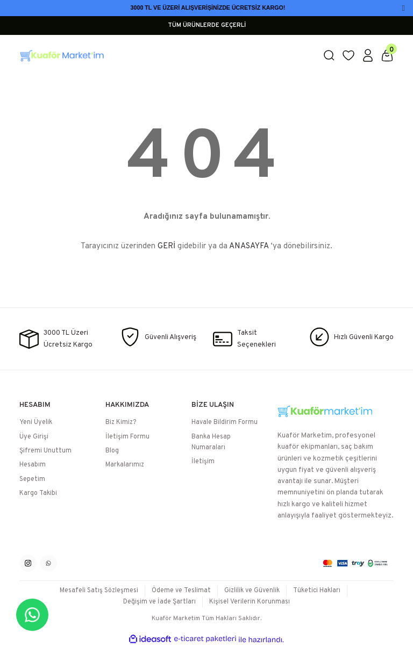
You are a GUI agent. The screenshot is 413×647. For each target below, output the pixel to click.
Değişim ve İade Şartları (159, 602)
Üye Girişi (33, 437)
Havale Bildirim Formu (224, 422)
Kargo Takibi (38, 493)
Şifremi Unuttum (45, 451)
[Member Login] (367, 55)
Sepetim (32, 479)
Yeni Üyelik (35, 422)
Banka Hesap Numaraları (211, 442)
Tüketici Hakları (316, 590)
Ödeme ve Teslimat (181, 590)
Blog (112, 451)
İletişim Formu (127, 437)
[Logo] (164, 55)
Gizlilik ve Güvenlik (252, 590)
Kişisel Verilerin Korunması (249, 602)
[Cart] (387, 55)
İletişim (203, 461)
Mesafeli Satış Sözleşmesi (99, 590)
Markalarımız (124, 465)
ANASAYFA (248, 246)
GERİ (166, 246)
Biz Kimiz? (120, 422)
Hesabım (32, 465)
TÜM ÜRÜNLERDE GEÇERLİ (207, 25)
